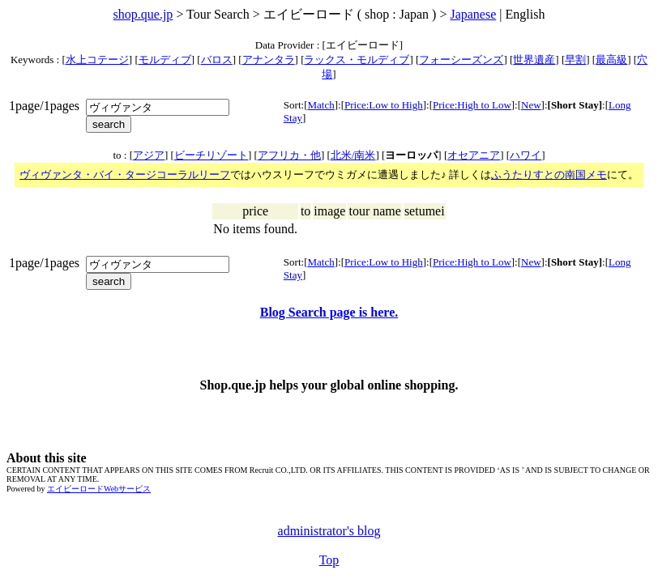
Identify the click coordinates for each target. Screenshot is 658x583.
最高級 (611, 59)
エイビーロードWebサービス (99, 488)
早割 (575, 59)
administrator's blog (329, 531)
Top (329, 560)
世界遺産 (534, 59)
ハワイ (525, 155)
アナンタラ (268, 59)
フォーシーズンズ (461, 59)
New (531, 105)
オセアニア (473, 155)
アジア (148, 155)
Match (320, 105)
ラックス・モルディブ (356, 59)
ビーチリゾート (211, 155)
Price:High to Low (472, 105)
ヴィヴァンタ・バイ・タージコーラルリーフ (124, 174)
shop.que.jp (143, 14)
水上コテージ (97, 59)
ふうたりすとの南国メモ (549, 174)
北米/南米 (353, 155)
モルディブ (165, 59)
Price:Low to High (383, 105)
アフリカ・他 (289, 155)
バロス (217, 59)
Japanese (473, 14)
